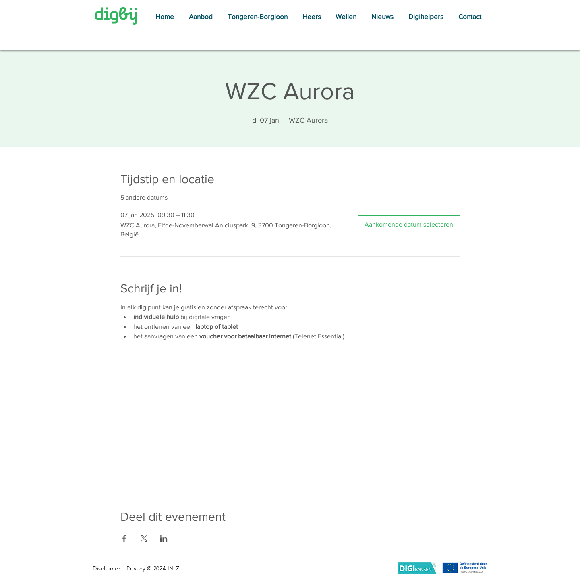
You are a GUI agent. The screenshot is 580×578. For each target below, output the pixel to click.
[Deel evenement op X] (144, 538)
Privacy (135, 568)
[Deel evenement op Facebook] (124, 538)
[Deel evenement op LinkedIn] (164, 538)
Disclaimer (107, 568)
